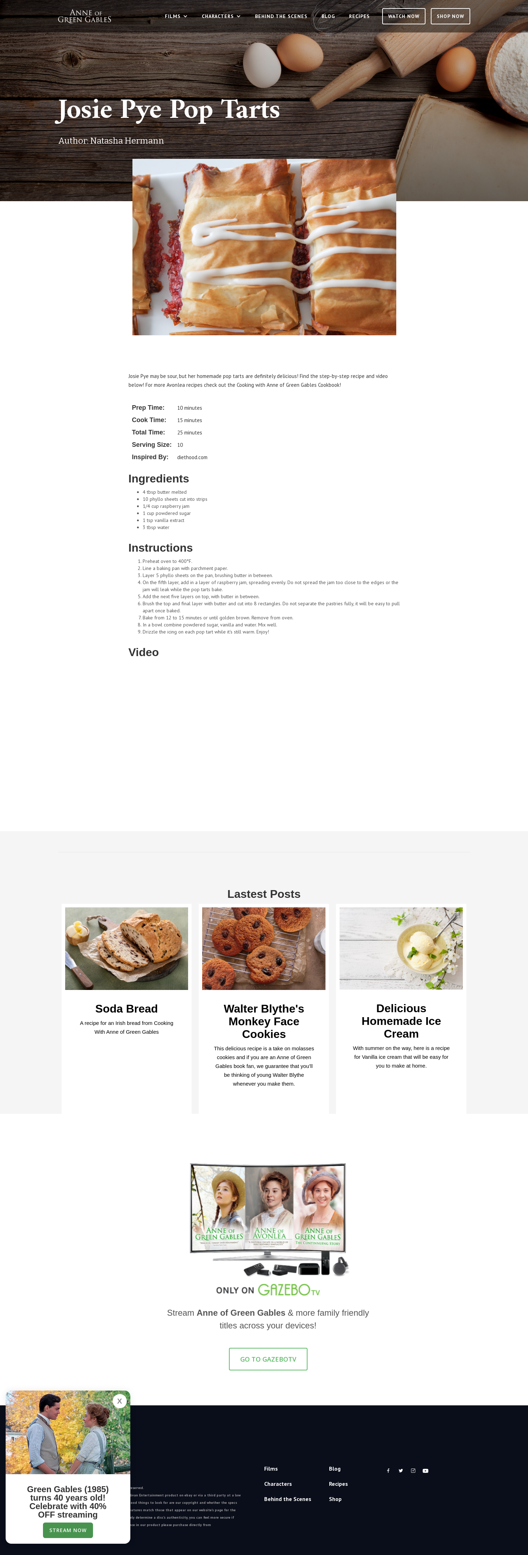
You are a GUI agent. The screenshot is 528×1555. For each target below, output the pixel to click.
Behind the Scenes (281, 16)
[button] (176, 16)
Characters (278, 1484)
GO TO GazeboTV (268, 1359)
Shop (335, 1499)
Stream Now (68, 1530)
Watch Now (404, 16)
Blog (328, 16)
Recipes (359, 16)
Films (271, 1468)
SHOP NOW (450, 16)
